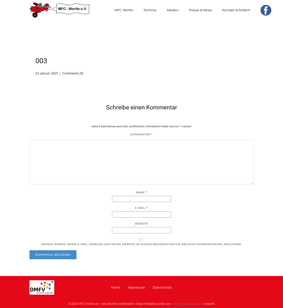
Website (141, 223)
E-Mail (141, 208)
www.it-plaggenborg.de (187, 303)
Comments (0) (72, 73)
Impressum (136, 287)
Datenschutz (162, 287)
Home (115, 287)
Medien (173, 10)
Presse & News (200, 10)
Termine (149, 10)
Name (141, 192)
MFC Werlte (124, 10)
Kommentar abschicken (53, 254)
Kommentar (141, 134)
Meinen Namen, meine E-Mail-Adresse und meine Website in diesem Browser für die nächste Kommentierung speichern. (141, 244)
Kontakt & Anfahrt (236, 10)
